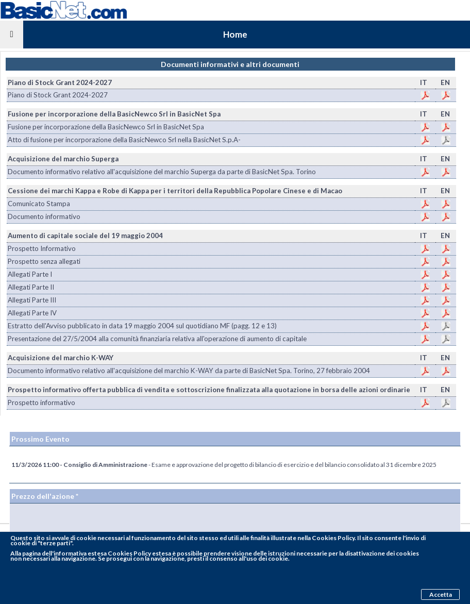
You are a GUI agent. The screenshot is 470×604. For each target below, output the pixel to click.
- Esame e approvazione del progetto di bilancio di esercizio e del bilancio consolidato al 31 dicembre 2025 (224, 464)
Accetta (440, 594)
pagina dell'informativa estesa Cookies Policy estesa (96, 553)
